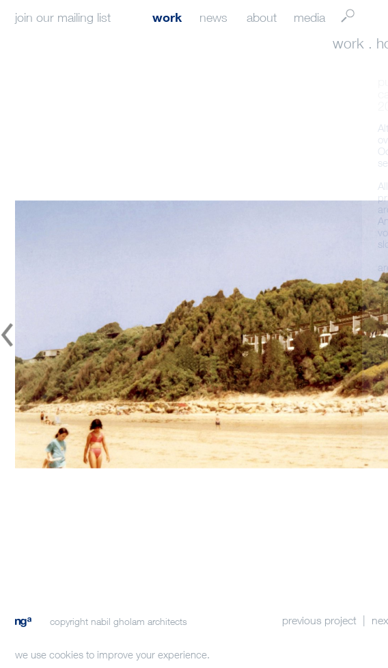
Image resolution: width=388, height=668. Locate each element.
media (309, 17)
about (262, 17)
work (167, 17)
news (213, 17)
